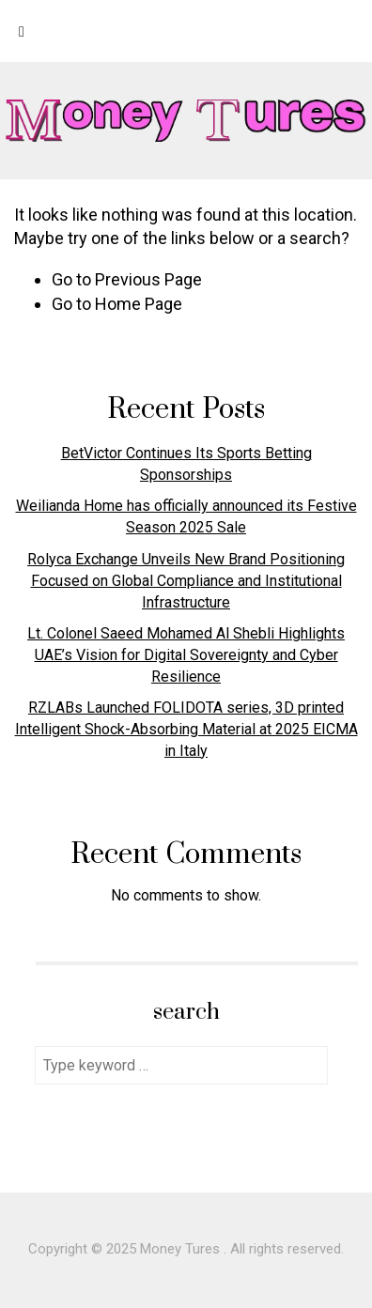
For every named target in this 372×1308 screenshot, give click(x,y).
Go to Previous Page (127, 279)
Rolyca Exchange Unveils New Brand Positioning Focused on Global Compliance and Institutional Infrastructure (186, 580)
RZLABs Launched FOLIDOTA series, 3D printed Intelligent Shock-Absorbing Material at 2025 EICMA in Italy (186, 729)
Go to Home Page (117, 304)
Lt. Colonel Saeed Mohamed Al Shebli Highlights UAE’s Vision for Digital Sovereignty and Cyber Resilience (186, 654)
